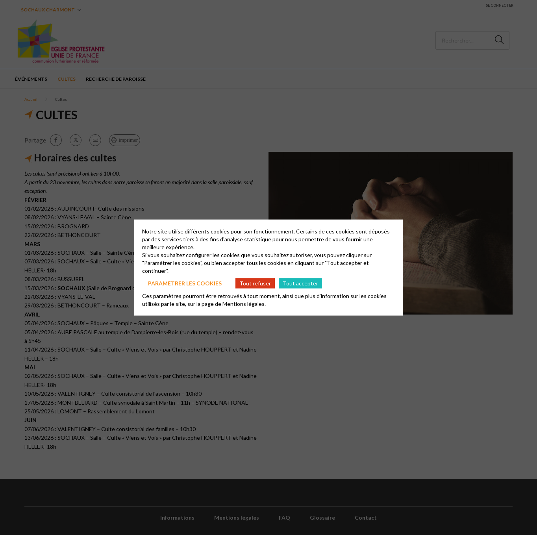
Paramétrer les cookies (185, 283)
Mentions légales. (244, 303)
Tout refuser (255, 283)
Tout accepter (300, 283)
